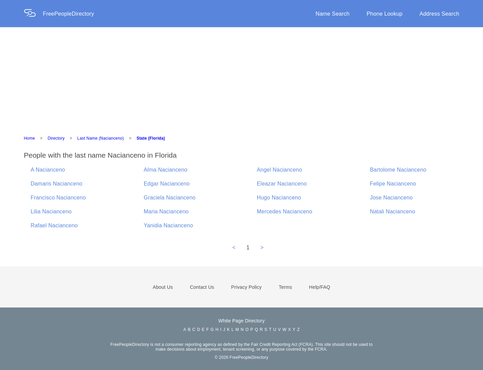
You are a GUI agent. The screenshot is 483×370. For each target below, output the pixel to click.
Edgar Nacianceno (167, 184)
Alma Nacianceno (165, 170)
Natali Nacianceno (392, 211)
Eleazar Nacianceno (282, 184)
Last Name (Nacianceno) (100, 138)
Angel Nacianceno (279, 170)
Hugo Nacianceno (279, 197)
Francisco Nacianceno (58, 197)
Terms (285, 287)
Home (29, 138)
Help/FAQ (319, 287)
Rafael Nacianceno (54, 225)
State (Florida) (150, 138)
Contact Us (202, 287)
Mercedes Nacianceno (284, 211)
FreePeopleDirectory (68, 14)
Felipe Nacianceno (393, 184)
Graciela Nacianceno (170, 197)
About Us (163, 287)
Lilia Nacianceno (51, 211)
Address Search (439, 14)
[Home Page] (33, 14)
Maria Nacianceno (166, 211)
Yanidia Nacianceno (168, 225)
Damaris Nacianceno (56, 184)
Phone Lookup (385, 14)
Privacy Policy (246, 287)
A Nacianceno (48, 170)
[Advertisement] (241, 78)
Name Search (333, 14)
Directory (56, 138)
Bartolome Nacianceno (398, 170)
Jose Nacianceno (391, 197)
